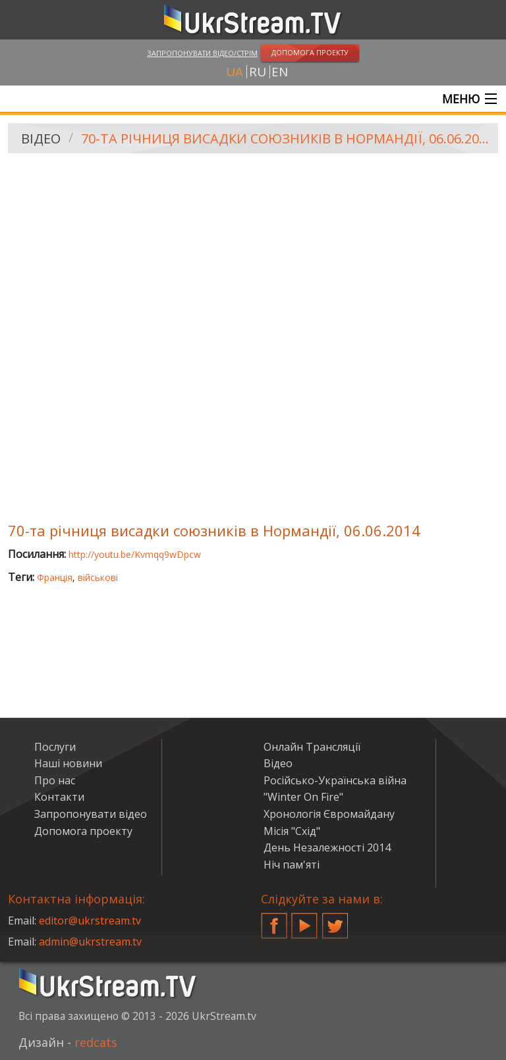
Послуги (55, 747)
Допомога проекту (83, 831)
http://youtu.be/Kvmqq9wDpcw (135, 554)
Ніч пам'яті (292, 864)
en (279, 71)
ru (257, 71)
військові (98, 577)
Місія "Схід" (292, 831)
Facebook (274, 920)
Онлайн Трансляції (312, 747)
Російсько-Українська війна (335, 780)
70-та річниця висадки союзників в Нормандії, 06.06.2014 (285, 138)
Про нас (54, 780)
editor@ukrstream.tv (90, 920)
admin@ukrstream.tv (90, 941)
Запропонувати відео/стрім (202, 53)
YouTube (304, 920)
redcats (95, 1042)
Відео (41, 138)
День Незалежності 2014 (327, 847)
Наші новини (68, 763)
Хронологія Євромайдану (329, 814)
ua (234, 71)
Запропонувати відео (90, 814)
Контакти (59, 797)
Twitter (335, 920)
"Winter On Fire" (303, 797)
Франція (54, 577)
